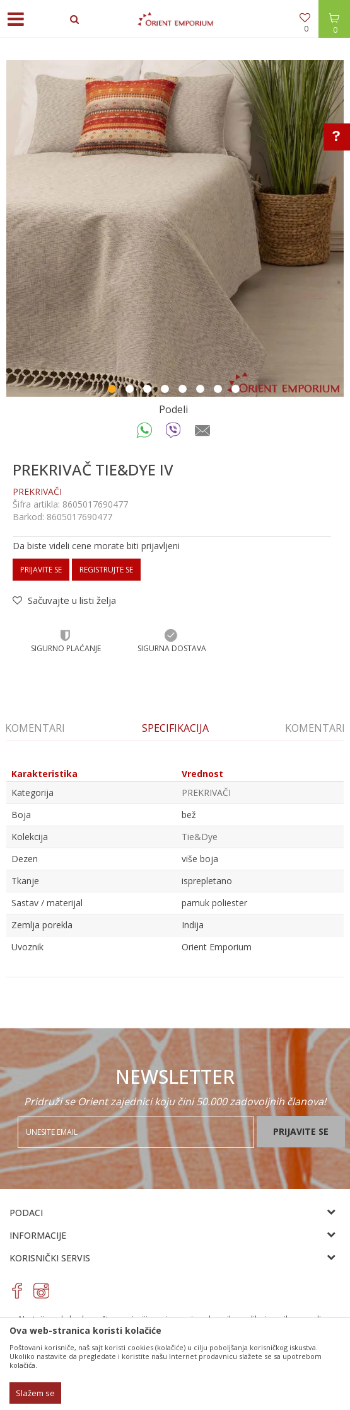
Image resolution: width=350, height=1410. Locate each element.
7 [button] (219, 390)
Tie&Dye (200, 837)
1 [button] (113, 390)
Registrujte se (106, 569)
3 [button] (148, 390)
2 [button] (131, 390)
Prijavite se (41, 569)
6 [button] (201, 390)
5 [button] (184, 390)
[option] (175, 228)
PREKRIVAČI (37, 491)
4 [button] (166, 390)
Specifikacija (175, 728)
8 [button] (237, 390)
